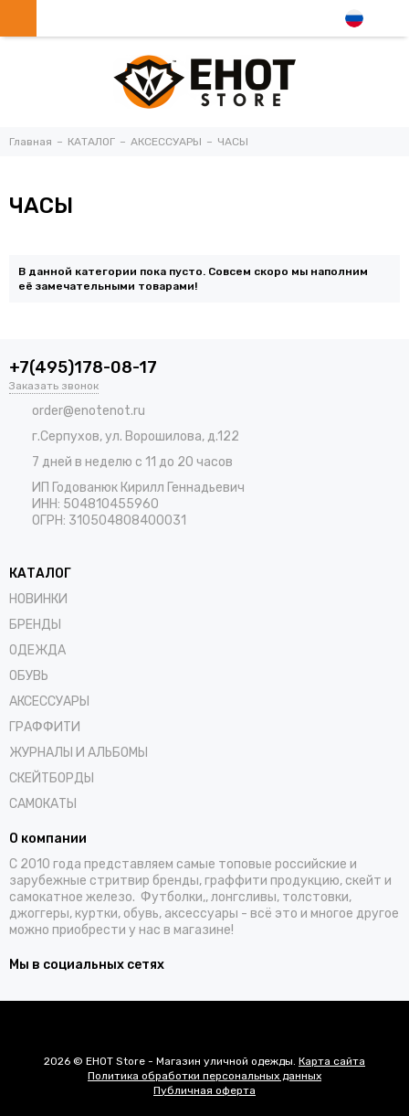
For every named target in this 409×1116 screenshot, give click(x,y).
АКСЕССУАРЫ (49, 701)
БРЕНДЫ (35, 624)
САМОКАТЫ (43, 804)
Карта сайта (332, 1061)
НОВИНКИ (38, 599)
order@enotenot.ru (88, 411)
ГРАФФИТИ (44, 727)
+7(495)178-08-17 (83, 367)
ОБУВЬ (28, 676)
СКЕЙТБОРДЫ (51, 778)
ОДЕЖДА (37, 650)
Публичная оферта (204, 1090)
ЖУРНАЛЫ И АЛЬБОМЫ (78, 752)
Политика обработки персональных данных (204, 1075)
